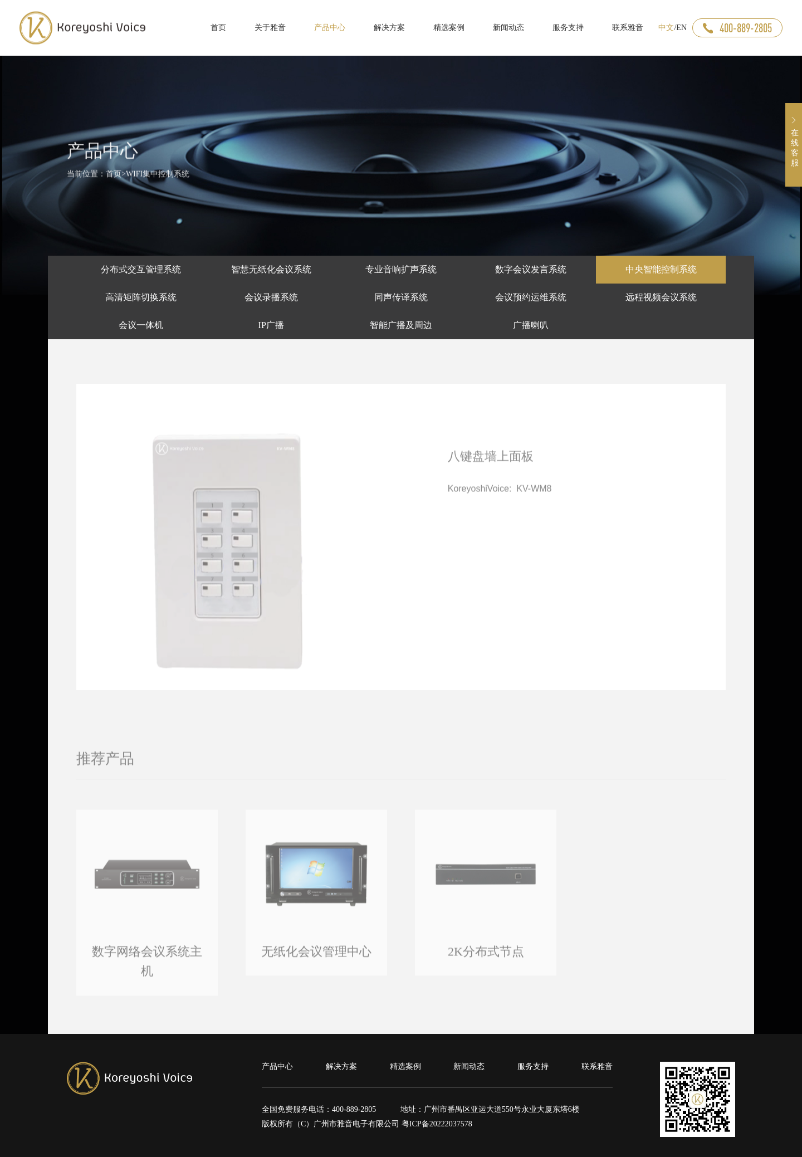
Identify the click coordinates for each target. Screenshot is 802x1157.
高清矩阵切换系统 (141, 297)
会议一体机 (141, 325)
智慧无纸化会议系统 (271, 269)
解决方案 (341, 1066)
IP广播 (271, 325)
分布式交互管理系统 (141, 269)
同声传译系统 (401, 297)
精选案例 (405, 1066)
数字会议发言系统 (530, 269)
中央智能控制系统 (661, 269)
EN (681, 27)
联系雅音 (597, 1066)
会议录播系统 (271, 297)
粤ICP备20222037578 (437, 1124)
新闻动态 (469, 1066)
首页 (113, 177)
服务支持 (533, 1066)
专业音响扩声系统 (401, 269)
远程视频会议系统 (661, 297)
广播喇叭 (531, 325)
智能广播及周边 (401, 325)
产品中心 (277, 1066)
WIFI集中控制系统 (157, 177)
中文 (666, 27)
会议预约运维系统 (530, 297)
